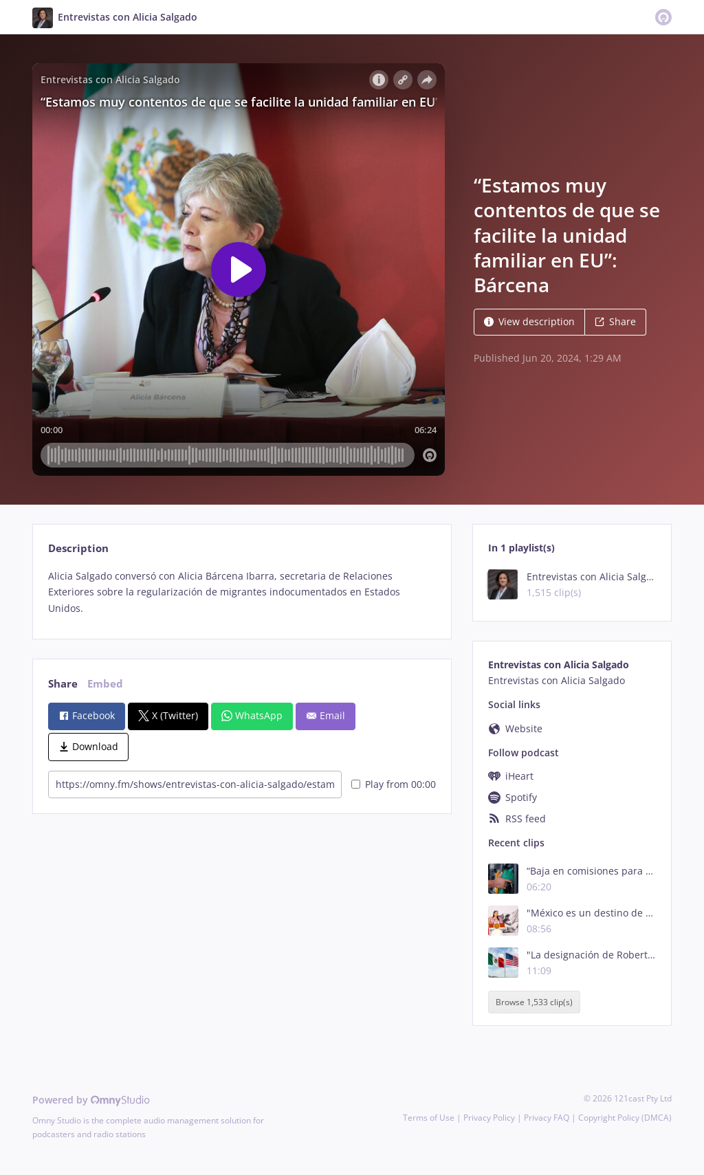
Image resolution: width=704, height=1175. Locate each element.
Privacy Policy (489, 1117)
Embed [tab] (105, 684)
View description (529, 321)
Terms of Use (428, 1117)
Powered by (91, 1099)
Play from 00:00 (393, 784)
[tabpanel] (241, 592)
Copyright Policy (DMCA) (625, 1117)
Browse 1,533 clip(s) (534, 1002)
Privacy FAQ (546, 1117)
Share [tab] (63, 684)
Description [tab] (78, 548)
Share (615, 321)
